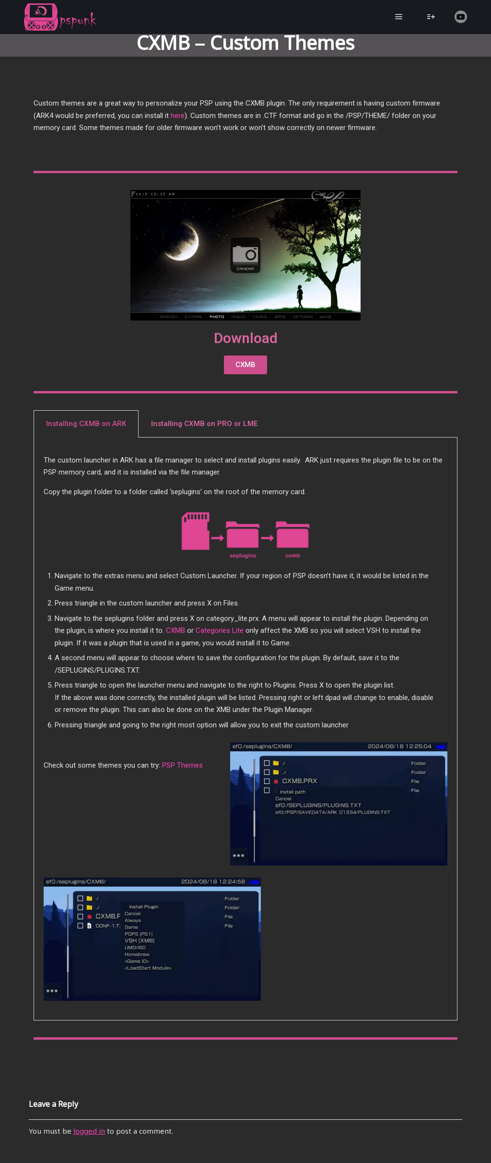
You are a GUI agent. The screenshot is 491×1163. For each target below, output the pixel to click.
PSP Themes (182, 765)
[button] (245, 365)
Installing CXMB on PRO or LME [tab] (204, 423)
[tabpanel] (245, 729)
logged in (89, 1132)
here (178, 115)
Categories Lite (220, 630)
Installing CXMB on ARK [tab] (86, 423)
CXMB (175, 630)
